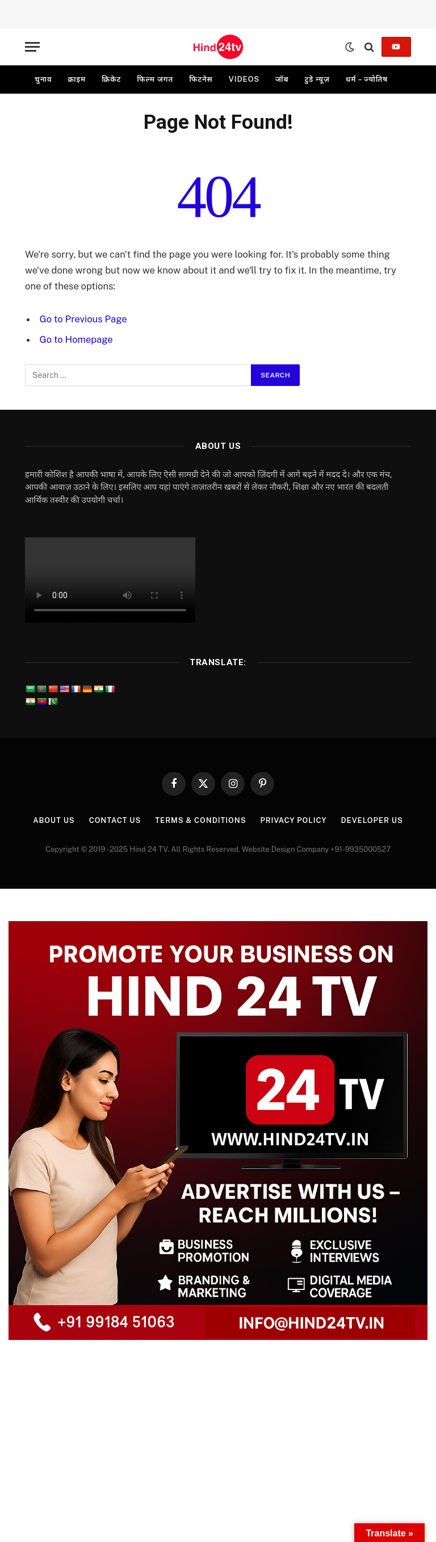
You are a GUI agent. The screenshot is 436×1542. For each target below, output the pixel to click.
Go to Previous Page (83, 319)
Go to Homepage (76, 339)
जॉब (281, 79)
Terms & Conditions (200, 820)
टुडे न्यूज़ (316, 79)
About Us (53, 820)
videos (244, 79)
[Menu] (32, 47)
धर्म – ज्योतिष (367, 79)
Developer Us (372, 820)
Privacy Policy (293, 820)
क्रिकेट (111, 79)
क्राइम (77, 79)
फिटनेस (201, 79)
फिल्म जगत (155, 79)
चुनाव (43, 79)
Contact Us (115, 820)
